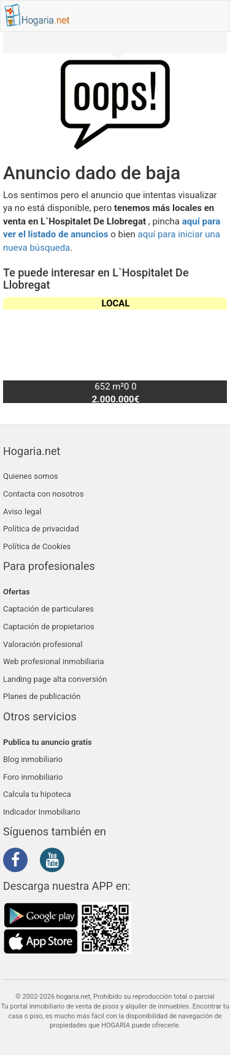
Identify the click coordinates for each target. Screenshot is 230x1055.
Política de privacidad (41, 528)
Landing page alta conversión (55, 679)
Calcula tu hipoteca (37, 794)
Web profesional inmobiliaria (53, 661)
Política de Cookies (37, 546)
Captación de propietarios (48, 626)
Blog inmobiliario (33, 759)
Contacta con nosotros (43, 493)
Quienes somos (30, 476)
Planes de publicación (41, 696)
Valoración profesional (43, 644)
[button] (212, 349)
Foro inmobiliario (33, 777)
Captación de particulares (48, 608)
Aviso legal (22, 511)
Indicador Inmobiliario (41, 811)
